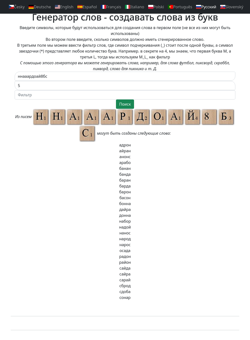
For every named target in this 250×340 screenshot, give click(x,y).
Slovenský (231, 7)
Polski (156, 7)
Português (180, 7)
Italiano (134, 7)
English (64, 7)
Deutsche (40, 7)
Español (87, 7)
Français (111, 7)
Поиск (125, 104)
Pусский (206, 7)
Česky (17, 7)
